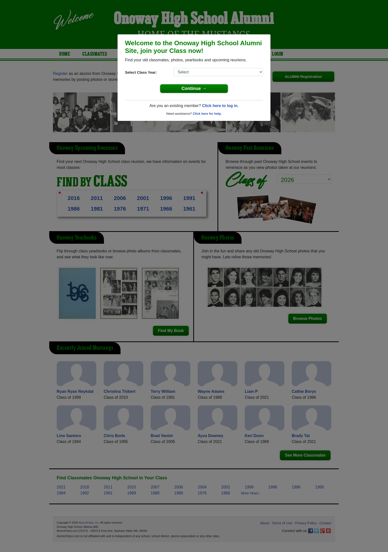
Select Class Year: (141, 72)
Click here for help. (207, 113)
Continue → (194, 88)
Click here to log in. (220, 106)
